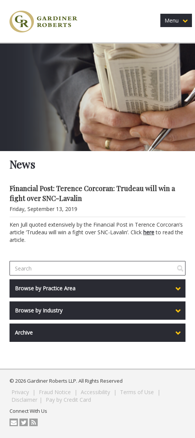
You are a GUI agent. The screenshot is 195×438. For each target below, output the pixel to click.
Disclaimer (24, 399)
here (148, 232)
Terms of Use (137, 392)
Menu (176, 20)
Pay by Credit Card (68, 399)
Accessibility (96, 392)
